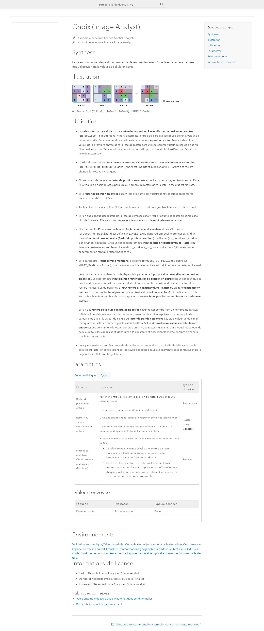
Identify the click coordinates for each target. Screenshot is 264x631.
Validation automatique (87, 544)
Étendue (111, 549)
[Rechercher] (162, 4)
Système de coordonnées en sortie (103, 553)
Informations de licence (222, 62)
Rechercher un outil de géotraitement (99, 604)
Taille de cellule (113, 544)
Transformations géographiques (139, 549)
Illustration (214, 39)
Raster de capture (177, 553)
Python (104, 375)
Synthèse (213, 34)
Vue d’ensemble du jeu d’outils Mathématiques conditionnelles (114, 598)
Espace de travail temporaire (145, 553)
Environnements (217, 56)
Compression (192, 544)
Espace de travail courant (88, 549)
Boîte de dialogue (85, 375)
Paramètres (214, 50)
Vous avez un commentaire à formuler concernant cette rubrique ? (159, 624)
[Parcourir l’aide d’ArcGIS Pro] (128, 5)
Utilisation (214, 45)
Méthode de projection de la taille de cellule (153, 544)
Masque (166, 549)
